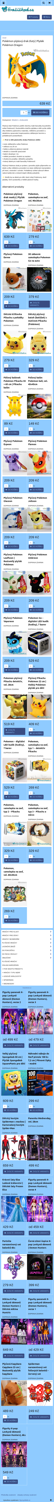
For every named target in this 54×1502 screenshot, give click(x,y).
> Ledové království (11, 976)
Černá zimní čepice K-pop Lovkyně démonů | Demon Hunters (39, 1244)
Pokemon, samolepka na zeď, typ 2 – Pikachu (13, 808)
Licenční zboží (27, 946)
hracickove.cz (27, 988)
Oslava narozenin (10, 965)
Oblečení (27, 958)
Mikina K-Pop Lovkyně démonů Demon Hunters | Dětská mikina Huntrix (11, 1306)
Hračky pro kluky (27, 932)
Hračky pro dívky (27, 935)
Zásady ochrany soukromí (26, 1495)
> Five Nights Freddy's (12, 969)
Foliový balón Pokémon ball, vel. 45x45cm (38, 381)
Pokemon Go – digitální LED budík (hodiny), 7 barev (38, 621)
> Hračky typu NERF (11, 972)
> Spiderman (7, 980)
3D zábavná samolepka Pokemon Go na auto (39, 257)
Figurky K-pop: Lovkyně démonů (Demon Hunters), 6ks (14, 1431)
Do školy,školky (27, 954)
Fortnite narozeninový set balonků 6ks (11, 1244)
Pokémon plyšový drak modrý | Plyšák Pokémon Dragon (14, 197)
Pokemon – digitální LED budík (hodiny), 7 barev (14, 744)
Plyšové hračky (27, 943)
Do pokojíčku (27, 950)
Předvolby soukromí (8, 1495)
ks (7, 242)
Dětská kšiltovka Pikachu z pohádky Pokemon (14, 317)
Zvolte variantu (35, 304)
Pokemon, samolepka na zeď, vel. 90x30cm (38, 197)
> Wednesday (8, 984)
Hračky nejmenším (27, 939)
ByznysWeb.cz (24, 1500)
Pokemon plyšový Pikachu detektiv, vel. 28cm (13, 681)
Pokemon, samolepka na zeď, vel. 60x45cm (13, 871)
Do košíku (40, 112)
